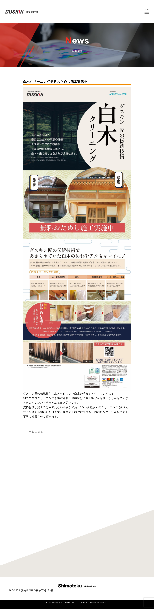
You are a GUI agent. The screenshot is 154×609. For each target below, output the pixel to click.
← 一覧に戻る (33, 431)
